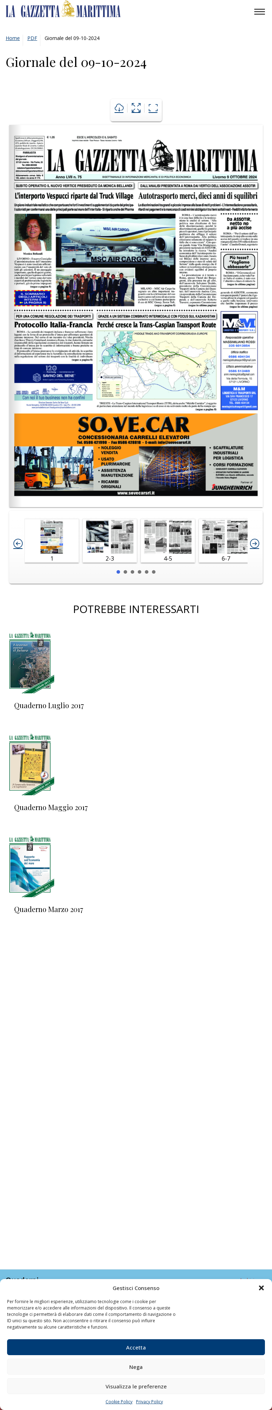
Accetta (136, 1347)
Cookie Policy (119, 1402)
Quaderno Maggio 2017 (51, 807)
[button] (261, 1287)
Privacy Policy (149, 1402)
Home (13, 38)
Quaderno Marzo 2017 (48, 909)
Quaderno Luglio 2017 (49, 705)
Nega (136, 1366)
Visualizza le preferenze (136, 1386)
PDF (32, 38)
